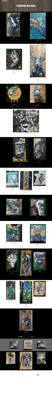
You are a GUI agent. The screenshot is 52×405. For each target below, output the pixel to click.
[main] (26, 6)
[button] (51, 1)
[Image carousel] (38, 62)
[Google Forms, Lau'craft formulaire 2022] (26, 389)
